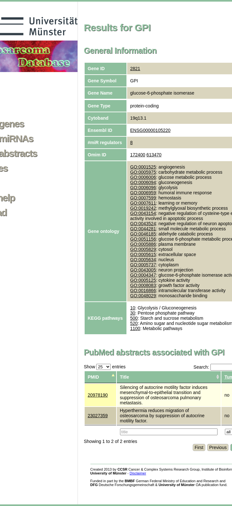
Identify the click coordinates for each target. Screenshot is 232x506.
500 (134, 318)
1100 (135, 328)
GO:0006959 (143, 192)
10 (132, 307)
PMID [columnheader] (93, 377)
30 (132, 313)
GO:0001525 (143, 167)
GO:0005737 (143, 264)
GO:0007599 (143, 197)
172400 (137, 154)
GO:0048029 (143, 295)
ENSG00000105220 (150, 130)
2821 (135, 68)
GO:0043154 (143, 213)
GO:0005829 (143, 249)
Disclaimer (138, 473)
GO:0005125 (143, 280)
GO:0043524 (143, 223)
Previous (218, 447)
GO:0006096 (143, 187)
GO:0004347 (143, 275)
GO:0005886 (143, 244)
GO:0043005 (143, 269)
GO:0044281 (143, 228)
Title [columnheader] (124, 377)
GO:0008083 (143, 285)
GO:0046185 (143, 233)
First (199, 447)
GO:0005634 (143, 259)
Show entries (105, 366)
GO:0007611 (143, 203)
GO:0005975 (143, 172)
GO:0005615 (143, 254)
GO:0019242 (143, 208)
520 (134, 323)
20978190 (98, 395)
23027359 (98, 415)
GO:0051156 (143, 239)
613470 (154, 154)
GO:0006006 (143, 177)
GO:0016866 (143, 290)
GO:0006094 (143, 182)
